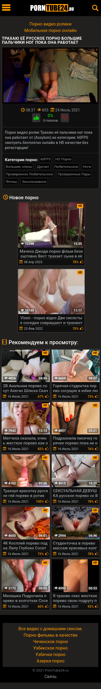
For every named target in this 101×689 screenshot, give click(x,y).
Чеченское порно (50, 641)
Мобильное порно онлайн (50, 30)
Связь (50, 676)
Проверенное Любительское (29, 174)
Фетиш (11, 182)
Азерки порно (51, 660)
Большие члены (19, 167)
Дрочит (43, 167)
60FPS (45, 159)
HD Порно (63, 159)
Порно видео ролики (51, 24)
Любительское (66, 167)
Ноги (87, 167)
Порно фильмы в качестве (50, 635)
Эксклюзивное (34, 182)
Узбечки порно (50, 654)
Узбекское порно (50, 648)
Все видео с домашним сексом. (50, 628)
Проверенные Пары (74, 174)
